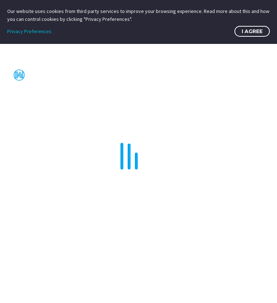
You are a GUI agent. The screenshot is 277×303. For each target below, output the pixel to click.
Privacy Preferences (29, 31)
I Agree (252, 31)
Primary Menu (257, 75)
